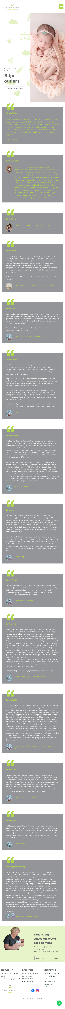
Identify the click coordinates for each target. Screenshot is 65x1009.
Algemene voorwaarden (51, 973)
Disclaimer (47, 987)
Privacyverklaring (49, 981)
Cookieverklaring (49, 984)
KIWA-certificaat (49, 976)
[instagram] (37, 991)
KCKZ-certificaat (49, 979)
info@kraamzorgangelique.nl (10, 979)
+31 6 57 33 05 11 (12, 973)
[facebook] (33, 991)
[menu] (61, 6)
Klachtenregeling (27, 981)
